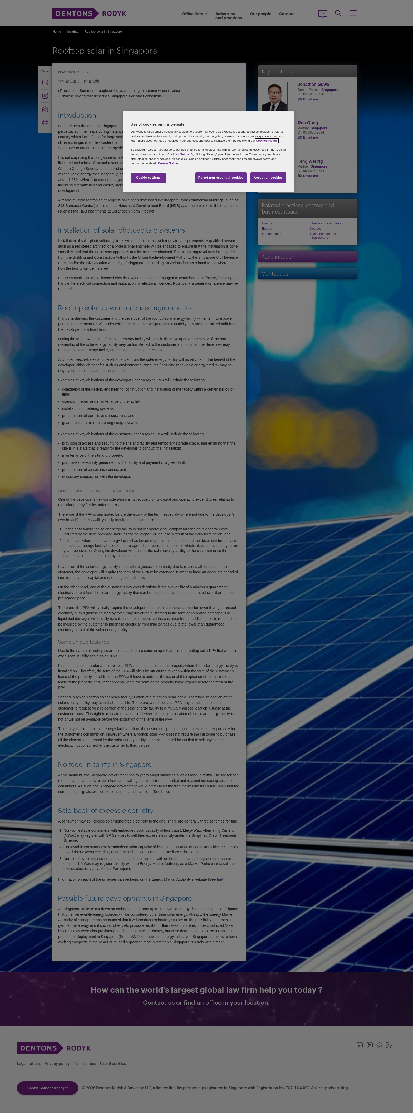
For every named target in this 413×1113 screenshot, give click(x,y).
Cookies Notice (266, 140)
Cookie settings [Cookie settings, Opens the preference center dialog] (148, 177)
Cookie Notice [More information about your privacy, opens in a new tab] (168, 163)
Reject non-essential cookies (221, 177)
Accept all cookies (268, 177)
